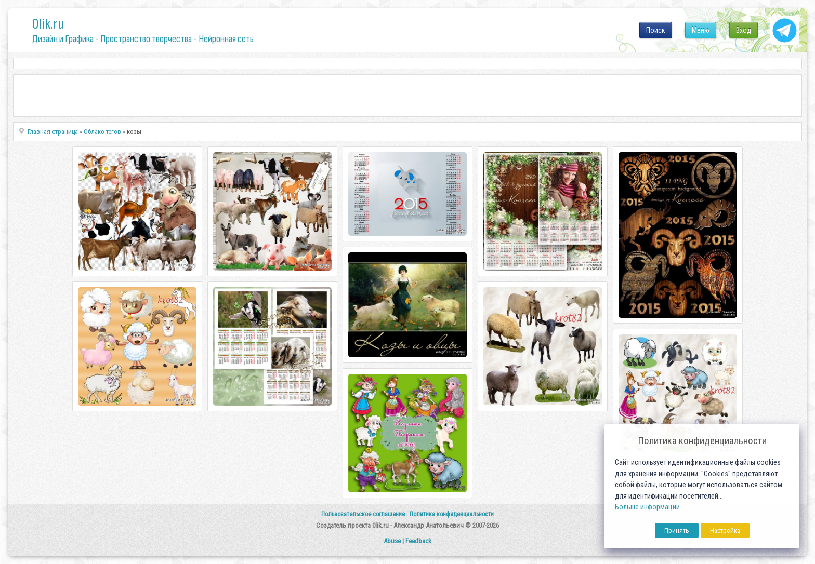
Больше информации (647, 507)
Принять (676, 530)
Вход (743, 30)
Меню (700, 30)
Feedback (418, 541)
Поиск (655, 30)
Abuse (392, 541)
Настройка (725, 530)
